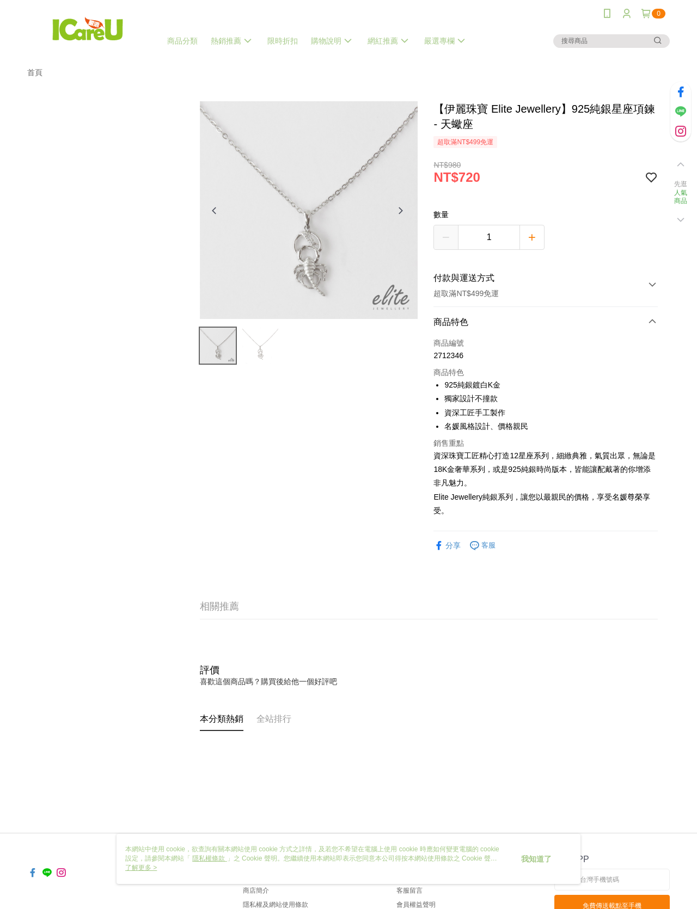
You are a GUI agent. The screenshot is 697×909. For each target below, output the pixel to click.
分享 (447, 545)
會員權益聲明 (416, 904)
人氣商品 (681, 197)
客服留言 (409, 890)
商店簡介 (256, 890)
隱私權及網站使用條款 (275, 904)
